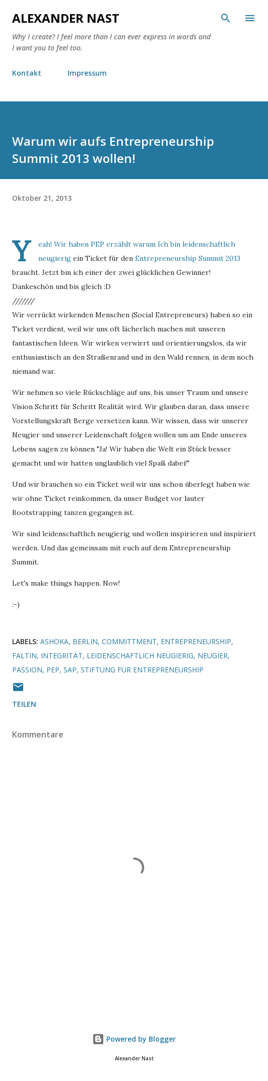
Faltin (24, 655)
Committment (129, 641)
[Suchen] (226, 18)
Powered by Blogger (134, 1039)
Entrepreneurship (196, 641)
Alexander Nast (65, 18)
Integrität (62, 655)
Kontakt (26, 73)
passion (27, 669)
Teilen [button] (24, 704)
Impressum (87, 73)
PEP (97, 244)
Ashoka (54, 641)
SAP (70, 669)
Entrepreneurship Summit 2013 (187, 258)
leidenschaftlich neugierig (140, 655)
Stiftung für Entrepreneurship (142, 669)
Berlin (85, 641)
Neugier (212, 655)
